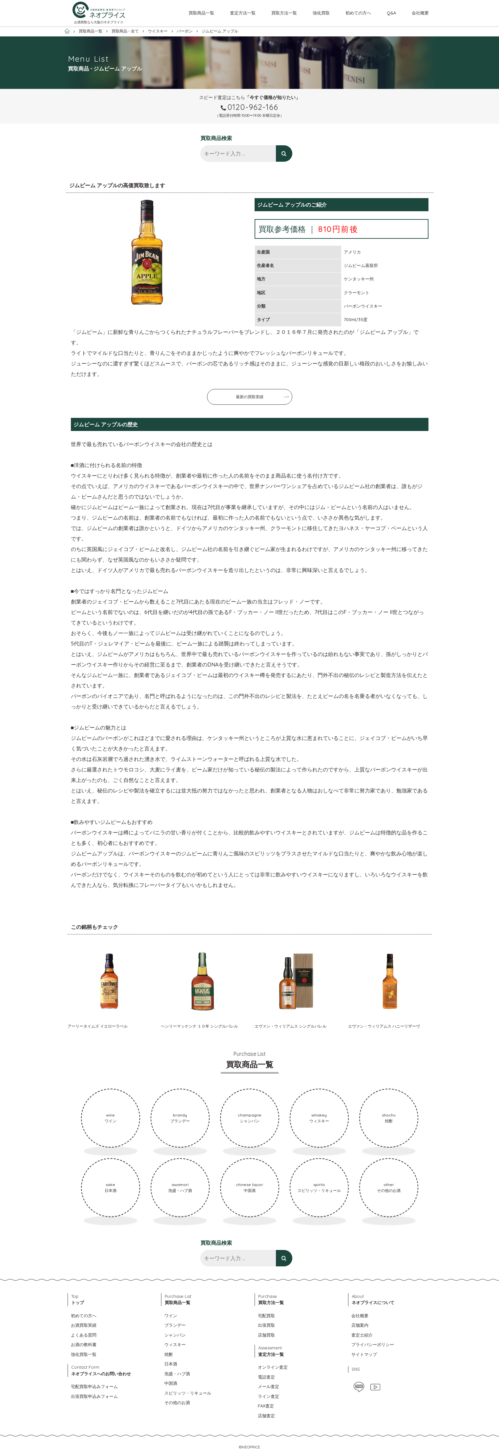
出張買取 (266, 1325)
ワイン (170, 1315)
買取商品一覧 (201, 12)
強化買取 (321, 12)
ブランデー (175, 1325)
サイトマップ (364, 1354)
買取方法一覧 (284, 12)
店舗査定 (266, 1415)
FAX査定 (266, 1405)
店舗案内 (359, 1325)
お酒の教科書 (83, 1344)
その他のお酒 (177, 1402)
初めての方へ (358, 12)
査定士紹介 (362, 1335)
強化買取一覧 (83, 1354)
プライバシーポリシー (372, 1344)
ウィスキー (175, 1344)
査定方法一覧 (243, 12)
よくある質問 (83, 1335)
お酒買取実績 (83, 1325)
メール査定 (268, 1386)
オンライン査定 (273, 1367)
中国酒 (170, 1383)
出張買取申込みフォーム (94, 1396)
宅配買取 (266, 1315)
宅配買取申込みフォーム (94, 1386)
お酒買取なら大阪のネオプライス (98, 22)
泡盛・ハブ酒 (177, 1373)
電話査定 (266, 1377)
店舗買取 (266, 1335)
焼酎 (168, 1354)
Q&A (391, 12)
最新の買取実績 (249, 396)
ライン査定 (268, 1396)
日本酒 (170, 1363)
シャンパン (175, 1335)
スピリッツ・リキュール (187, 1393)
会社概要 (420, 12)
